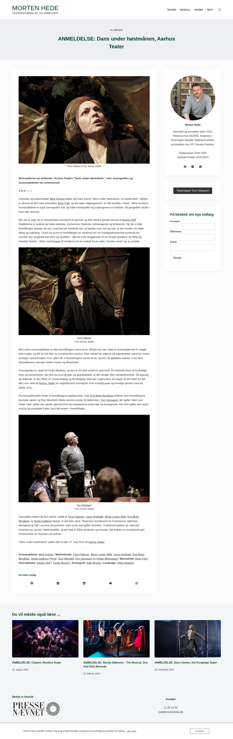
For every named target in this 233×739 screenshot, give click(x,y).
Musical (185, 9)
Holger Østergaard (107, 558)
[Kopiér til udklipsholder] (136, 583)
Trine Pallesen (84, 338)
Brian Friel (64, 203)
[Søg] (219, 10)
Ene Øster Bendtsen (102, 395)
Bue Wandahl (66, 558)
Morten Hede (35, 8)
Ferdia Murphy (61, 563)
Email (173, 241)
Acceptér (199, 730)
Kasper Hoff (129, 220)
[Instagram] (193, 166)
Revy (210, 9)
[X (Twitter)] (58, 583)
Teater (171, 9)
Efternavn (175, 231)
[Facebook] (32, 583)
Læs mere (131, 731)
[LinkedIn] (84, 583)
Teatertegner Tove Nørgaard (193, 190)
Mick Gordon (57, 199)
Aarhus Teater (47, 383)
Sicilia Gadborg (42, 521)
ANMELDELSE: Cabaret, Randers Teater (36, 662)
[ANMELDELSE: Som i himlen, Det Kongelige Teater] (188, 639)
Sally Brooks (94, 563)
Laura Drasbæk (94, 516)
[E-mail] (110, 583)
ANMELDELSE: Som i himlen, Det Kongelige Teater (186, 662)
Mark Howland (125, 563)
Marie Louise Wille (115, 516)
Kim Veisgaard (109, 400)
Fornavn (175, 221)
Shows (198, 9)
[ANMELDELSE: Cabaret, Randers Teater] (45, 639)
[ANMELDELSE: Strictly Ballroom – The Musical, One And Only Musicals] (116, 639)
